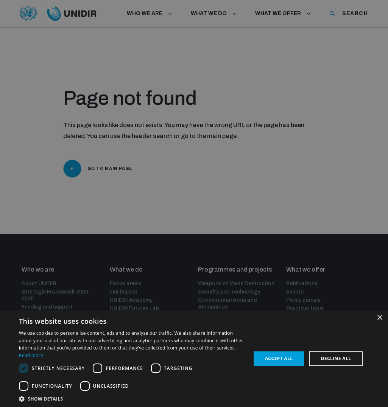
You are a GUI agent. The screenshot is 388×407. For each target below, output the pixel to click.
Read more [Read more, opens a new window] (31, 355)
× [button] (379, 318)
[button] (131, 398)
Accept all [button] (279, 358)
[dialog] (194, 203)
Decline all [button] (336, 358)
